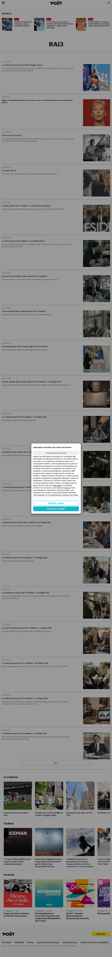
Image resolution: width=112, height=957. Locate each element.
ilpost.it (67, 488)
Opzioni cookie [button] (56, 503)
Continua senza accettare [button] (56, 453)
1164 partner (57, 485)
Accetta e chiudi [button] (56, 508)
